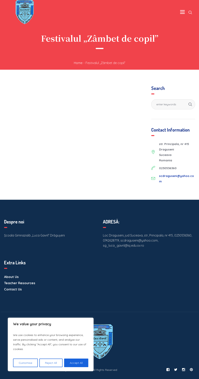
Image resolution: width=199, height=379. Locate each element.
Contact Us (13, 289)
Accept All (76, 363)
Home (78, 63)
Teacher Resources (19, 283)
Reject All (51, 363)
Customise (25, 363)
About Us (11, 277)
